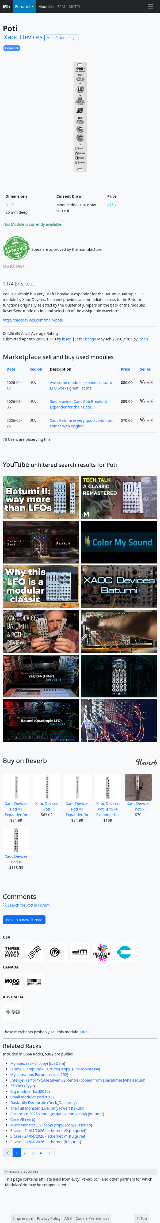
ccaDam (57, 1063)
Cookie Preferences (92, 1218)
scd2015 (41, 1091)
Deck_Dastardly (61, 1102)
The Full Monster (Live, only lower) (40, 1108)
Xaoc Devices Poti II (16, 845)
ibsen (66, 339)
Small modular (23, 1096)
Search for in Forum (26, 905)
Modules (46, 6)
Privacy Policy (48, 1218)
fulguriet (77, 1130)
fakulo (77, 1108)
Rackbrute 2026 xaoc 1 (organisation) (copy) (48, 1113)
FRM (61, 6)
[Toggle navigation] (150, 6)
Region (35, 369)
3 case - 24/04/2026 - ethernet (36, 1141)
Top (141, 1218)
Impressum (23, 1218)
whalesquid (134, 1080)
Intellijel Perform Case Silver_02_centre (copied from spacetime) (66, 1080)
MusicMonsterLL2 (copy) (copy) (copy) (43, 1124)
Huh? (84, 1031)
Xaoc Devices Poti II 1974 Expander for (107, 795)
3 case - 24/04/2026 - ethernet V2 (39, 1130)
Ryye (29, 1085)
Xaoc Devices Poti (46, 793)
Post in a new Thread (24, 919)
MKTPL (75, 6)
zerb (30, 1119)
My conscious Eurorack (30, 1074)
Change (89, 339)
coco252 (59, 1074)
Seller (145, 369)
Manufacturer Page (61, 37)
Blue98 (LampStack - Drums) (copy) (40, 1068)
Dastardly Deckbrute (28, 1102)
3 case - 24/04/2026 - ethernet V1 (39, 1136)
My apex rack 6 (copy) (29, 1063)
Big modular (21, 1091)
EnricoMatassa (86, 1068)
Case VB (17, 1119)
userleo (84, 1124)
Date (11, 369)
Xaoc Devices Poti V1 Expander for (16, 795)
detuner (96, 1113)
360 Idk (17, 1085)
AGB (68, 1218)
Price (125, 369)
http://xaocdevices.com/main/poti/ (33, 320)
